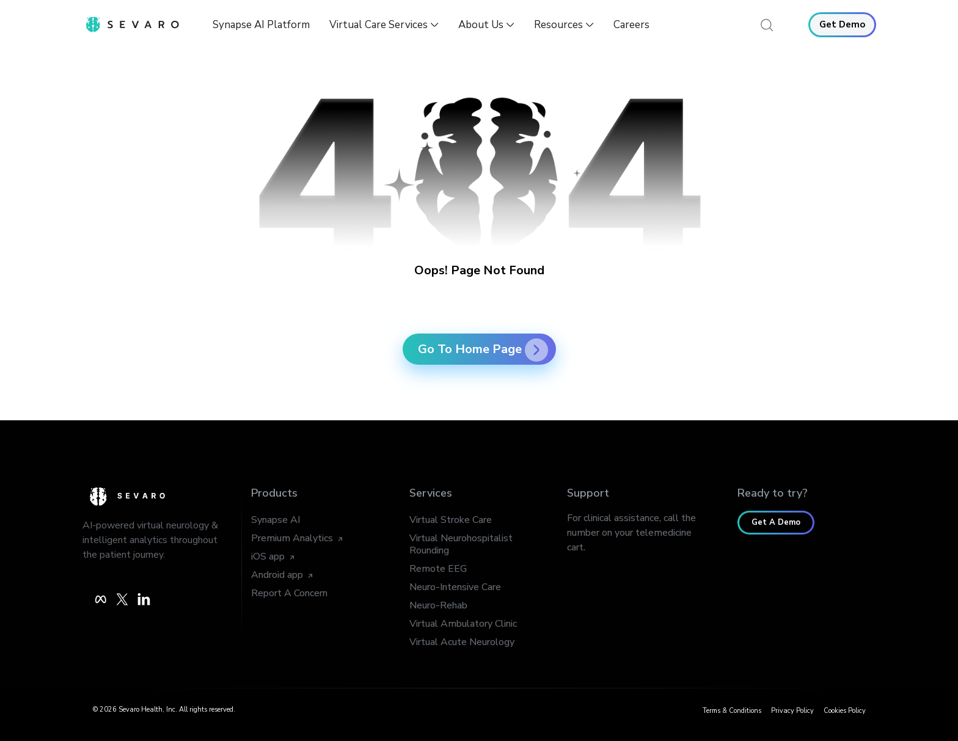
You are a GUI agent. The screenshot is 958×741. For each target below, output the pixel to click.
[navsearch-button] (767, 24)
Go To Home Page (483, 349)
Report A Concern (289, 593)
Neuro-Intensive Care (455, 587)
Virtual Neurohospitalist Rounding (461, 544)
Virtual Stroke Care (450, 520)
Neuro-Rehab (438, 605)
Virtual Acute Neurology (461, 642)
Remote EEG (438, 568)
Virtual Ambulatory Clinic (463, 623)
